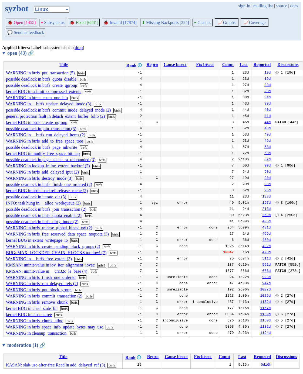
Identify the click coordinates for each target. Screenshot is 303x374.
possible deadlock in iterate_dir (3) (36, 197)
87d (267, 159)
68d (267, 153)
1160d (265, 320)
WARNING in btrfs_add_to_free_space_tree (44, 141)
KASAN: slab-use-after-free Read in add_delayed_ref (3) (55, 365)
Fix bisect (205, 64)
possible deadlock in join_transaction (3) (41, 128)
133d (266, 197)
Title (64, 64)
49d (267, 135)
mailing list (263, 6)
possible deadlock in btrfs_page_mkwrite (41, 147)
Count (228, 64)
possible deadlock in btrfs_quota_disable (41, 79)
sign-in (244, 6)
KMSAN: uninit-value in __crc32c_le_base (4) (46, 271)
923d (266, 277)
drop (79, 47)
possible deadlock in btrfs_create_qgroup (41, 85)
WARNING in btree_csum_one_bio (37, 97)
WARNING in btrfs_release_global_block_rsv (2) (49, 228)
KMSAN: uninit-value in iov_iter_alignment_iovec (50, 265)
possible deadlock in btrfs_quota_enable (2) (44, 215)
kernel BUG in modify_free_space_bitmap (43, 153)
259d (266, 215)
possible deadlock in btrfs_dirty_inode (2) (42, 221)
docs (294, 6)
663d (266, 271)
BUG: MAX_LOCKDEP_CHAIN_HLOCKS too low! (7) (56, 252)
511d (266, 259)
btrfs (81, 73)
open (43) (20, 53)
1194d (265, 333)
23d (267, 85)
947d (266, 283)
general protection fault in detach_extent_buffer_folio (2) (55, 116)
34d (267, 97)
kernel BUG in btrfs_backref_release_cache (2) (47, 190)
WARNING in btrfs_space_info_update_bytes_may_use (54, 327)
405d (266, 221)
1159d (265, 314)
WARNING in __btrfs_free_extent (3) (39, 259)
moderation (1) (26, 345)
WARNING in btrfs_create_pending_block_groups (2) (53, 246)
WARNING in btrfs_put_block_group (39, 290)
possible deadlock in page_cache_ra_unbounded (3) (50, 159)
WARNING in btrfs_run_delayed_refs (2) (42, 283)
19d (267, 73)
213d (266, 209)
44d (267, 122)
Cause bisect (175, 64)
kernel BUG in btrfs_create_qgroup (36, 122)
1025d (265, 296)
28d (267, 91)
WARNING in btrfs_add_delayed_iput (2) (42, 172)
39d (267, 104)
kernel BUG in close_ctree (29, 314)
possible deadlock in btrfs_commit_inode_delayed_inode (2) (58, 110)
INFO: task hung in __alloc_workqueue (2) (43, 203)
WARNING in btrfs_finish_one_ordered (41, 277)
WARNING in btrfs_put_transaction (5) (40, 73)
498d (266, 252)
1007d (265, 290)
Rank (131, 65)
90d (267, 166)
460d (266, 240)
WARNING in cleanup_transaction (36, 333)
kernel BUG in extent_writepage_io (37, 240)
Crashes (202, 22)
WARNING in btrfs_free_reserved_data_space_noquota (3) (57, 234)
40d (267, 110)
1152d (265, 302)
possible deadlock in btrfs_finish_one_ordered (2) (49, 184)
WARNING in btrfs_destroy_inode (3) (39, 178)
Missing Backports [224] (165, 22)
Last (244, 64)
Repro (152, 64)
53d (267, 147)
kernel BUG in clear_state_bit (32, 308)
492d (266, 246)
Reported (262, 64)
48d (267, 128)
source (281, 6)
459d (266, 234)
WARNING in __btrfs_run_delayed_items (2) (45, 135)
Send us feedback (25, 32)
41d (267, 116)
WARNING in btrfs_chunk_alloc (34, 320)
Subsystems (53, 22)
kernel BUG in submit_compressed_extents (43, 91)
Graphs (226, 22)
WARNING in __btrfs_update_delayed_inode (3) (48, 104)
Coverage (254, 22)
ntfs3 (101, 265)
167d (266, 203)
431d (266, 228)
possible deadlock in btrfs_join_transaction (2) (46, 209)
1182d (265, 327)
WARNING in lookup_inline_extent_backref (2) (48, 166)
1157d (265, 308)
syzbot (16, 8)
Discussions (287, 64)
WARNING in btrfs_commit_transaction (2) (44, 296)
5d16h (266, 365)
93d (267, 184)
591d (266, 265)
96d (267, 190)
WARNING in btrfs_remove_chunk (37, 302)
